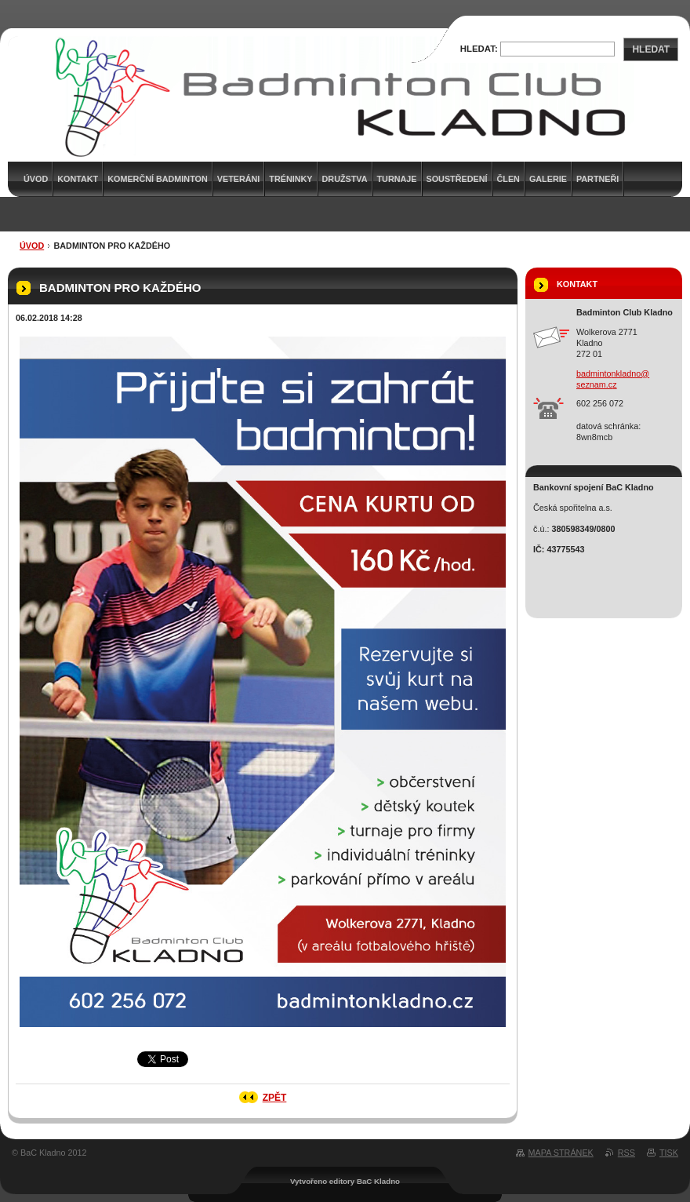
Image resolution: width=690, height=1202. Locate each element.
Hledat (651, 49)
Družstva (345, 179)
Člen (508, 179)
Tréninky (290, 179)
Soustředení (457, 179)
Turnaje (397, 179)
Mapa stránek (561, 1152)
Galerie (548, 179)
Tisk (668, 1152)
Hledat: (479, 48)
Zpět (275, 1097)
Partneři (597, 179)
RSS (626, 1152)
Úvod (32, 245)
